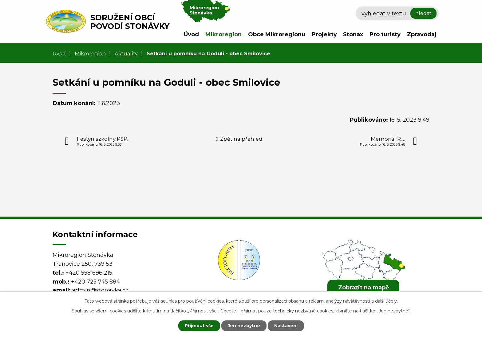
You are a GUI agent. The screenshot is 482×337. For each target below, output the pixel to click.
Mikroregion (223, 34)
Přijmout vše (199, 325)
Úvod (191, 34)
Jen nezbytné (244, 325)
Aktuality (126, 53)
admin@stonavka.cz (100, 290)
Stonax (353, 34)
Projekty (324, 34)
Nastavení (286, 325)
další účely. (386, 301)
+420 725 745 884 (95, 281)
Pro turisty (385, 34)
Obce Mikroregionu (276, 34)
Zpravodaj (422, 34)
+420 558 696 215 (88, 272)
